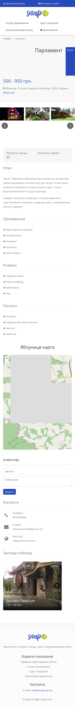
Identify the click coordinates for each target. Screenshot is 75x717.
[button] (70, 126)
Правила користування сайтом (39, 661)
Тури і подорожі (49, 23)
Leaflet (68, 448)
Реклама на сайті (48, 3)
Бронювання (49, 29)
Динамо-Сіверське (20, 601)
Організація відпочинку (19, 29)
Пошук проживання (17, 23)
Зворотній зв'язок (14, 3)
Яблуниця (8, 92)
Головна (7, 38)
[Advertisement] (17, 62)
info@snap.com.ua (42, 690)
